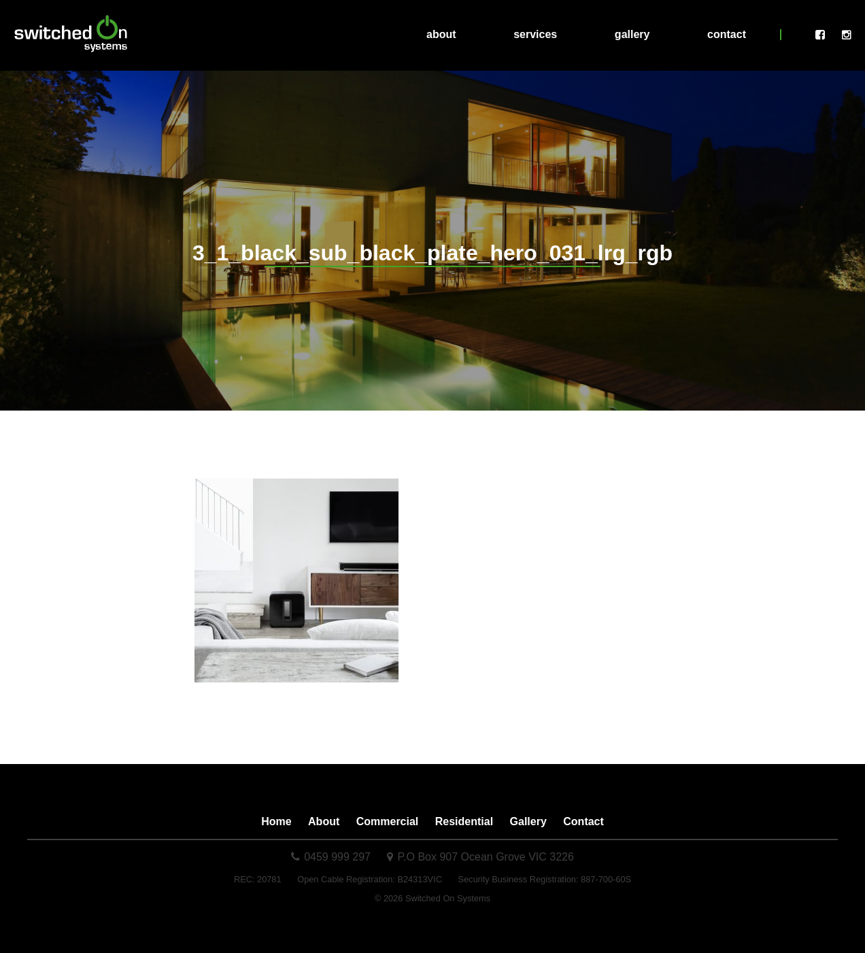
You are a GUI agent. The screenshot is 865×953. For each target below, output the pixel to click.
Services (535, 34)
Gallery (632, 34)
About (441, 34)
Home (276, 821)
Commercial (387, 821)
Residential (464, 821)
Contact (726, 34)
